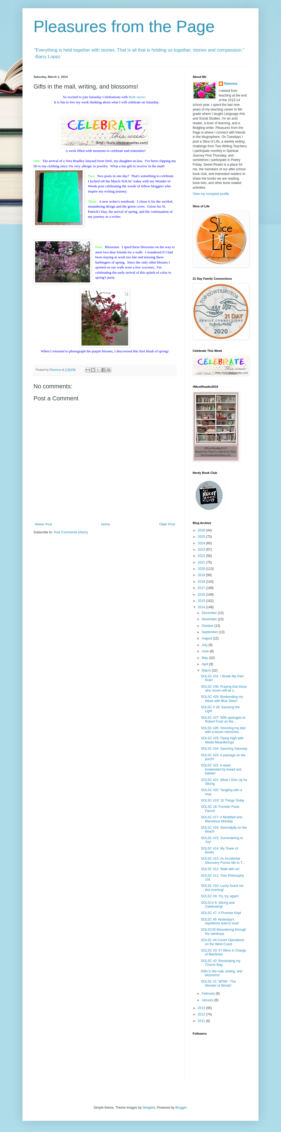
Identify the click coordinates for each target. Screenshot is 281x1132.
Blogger (181, 1108)
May (205, 658)
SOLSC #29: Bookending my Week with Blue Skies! (222, 699)
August (207, 638)
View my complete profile (211, 194)
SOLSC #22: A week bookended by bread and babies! (221, 769)
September (210, 632)
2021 (202, 562)
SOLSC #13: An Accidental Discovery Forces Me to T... (223, 860)
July (205, 645)
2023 (202, 549)
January (208, 1000)
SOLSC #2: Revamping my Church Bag (220, 963)
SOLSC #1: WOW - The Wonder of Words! (218, 983)
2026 (202, 530)
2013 (202, 1008)
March (207, 670)
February (209, 993)
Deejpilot (148, 1108)
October (208, 626)
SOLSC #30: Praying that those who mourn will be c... (224, 688)
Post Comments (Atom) (71, 532)
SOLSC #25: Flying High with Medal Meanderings (222, 740)
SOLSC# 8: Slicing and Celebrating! (218, 905)
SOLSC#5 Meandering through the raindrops (223, 931)
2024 (202, 543)
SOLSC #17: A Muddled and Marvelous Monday (221, 819)
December (210, 613)
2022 (202, 556)
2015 (202, 601)
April (205, 664)
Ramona (230, 84)
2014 (202, 607)
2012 (202, 1014)
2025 (202, 537)
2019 (202, 575)
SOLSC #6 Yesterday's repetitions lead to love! (220, 921)
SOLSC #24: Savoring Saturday (224, 749)
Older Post (167, 524)
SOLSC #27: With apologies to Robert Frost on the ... (223, 719)
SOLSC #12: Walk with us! (220, 869)
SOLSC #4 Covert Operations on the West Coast (222, 942)
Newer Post (43, 524)
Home (105, 524)
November (210, 619)
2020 (202, 569)
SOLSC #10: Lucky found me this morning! (222, 888)
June (206, 651)
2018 (202, 582)
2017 (202, 588)
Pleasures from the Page (124, 26)
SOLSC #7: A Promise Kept (221, 913)
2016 (202, 594)
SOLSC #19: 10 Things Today (222, 800)
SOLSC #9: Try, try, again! (220, 896)
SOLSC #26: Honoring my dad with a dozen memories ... (223, 730)
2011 (202, 1021)
